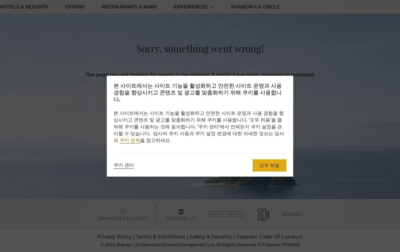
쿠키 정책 (130, 140)
